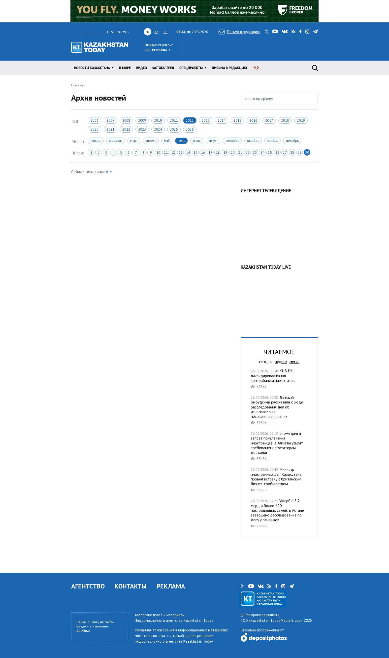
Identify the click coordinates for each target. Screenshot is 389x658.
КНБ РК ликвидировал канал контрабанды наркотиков (279, 378)
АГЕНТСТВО (88, 586)
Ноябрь (272, 140)
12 (173, 152)
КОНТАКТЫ (131, 586)
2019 (301, 120)
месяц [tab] (294, 361)
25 (270, 152)
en (165, 31)
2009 (142, 120)
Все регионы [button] (156, 50)
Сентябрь (232, 140)
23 (255, 152)
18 (218, 152)
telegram (315, 32)
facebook (300, 32)
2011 (174, 120)
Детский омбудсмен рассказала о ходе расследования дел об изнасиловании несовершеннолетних (279, 410)
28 (292, 152)
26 (277, 152)
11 (166, 152)
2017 (269, 120)
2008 (126, 120)
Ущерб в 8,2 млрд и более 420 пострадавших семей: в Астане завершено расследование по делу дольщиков (279, 513)
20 (233, 152)
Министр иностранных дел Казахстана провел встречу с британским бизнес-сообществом (279, 479)
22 (248, 152)
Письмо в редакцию (239, 31)
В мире (125, 68)
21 (240, 152)
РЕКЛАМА (171, 586)
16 (203, 152)
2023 (142, 129)
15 (195, 152)
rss (293, 32)
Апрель (150, 140)
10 (158, 152)
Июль (196, 140)
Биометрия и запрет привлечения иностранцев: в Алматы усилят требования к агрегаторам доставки (279, 446)
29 (300, 152)
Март (133, 140)
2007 (110, 120)
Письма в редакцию (229, 68)
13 (181, 152)
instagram (307, 32)
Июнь (181, 140)
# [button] (107, 172)
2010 (158, 120)
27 (285, 152)
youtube (275, 32)
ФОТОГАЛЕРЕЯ (163, 68)
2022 (126, 129)
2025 (174, 129)
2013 (206, 120)
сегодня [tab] (265, 361)
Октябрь (253, 140)
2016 (253, 120)
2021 (110, 129)
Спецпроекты (191, 68)
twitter (267, 32)
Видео (141, 68)
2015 (237, 120)
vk (285, 32)
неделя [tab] (281, 361)
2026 (190, 129)
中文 (256, 68)
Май (167, 140)
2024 (158, 129)
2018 (285, 120)
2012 (190, 120)
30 (307, 152)
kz (156, 31)
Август (213, 140)
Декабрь (292, 140)
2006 (94, 120)
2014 (222, 120)
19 (225, 152)
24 (262, 152)
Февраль (115, 140)
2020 (94, 129)
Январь (96, 140)
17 (210, 152)
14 (188, 152)
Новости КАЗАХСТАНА (92, 68)
